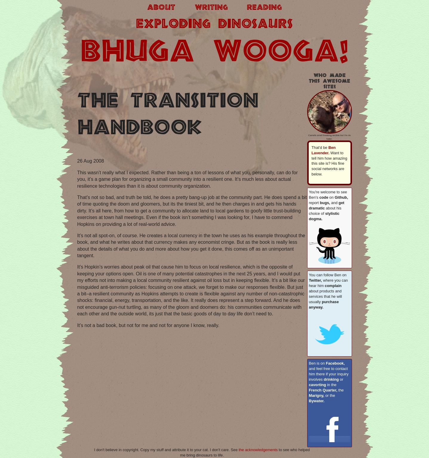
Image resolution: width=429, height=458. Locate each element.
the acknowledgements (258, 450)
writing (211, 7)
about (161, 7)
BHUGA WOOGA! (215, 52)
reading (264, 7)
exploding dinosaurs (214, 24)
